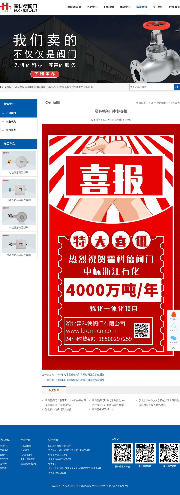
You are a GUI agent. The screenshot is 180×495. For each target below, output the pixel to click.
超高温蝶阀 (26, 446)
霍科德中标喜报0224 (103, 409)
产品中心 (92, 7)
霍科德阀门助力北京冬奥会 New (109, 400)
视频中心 (125, 7)
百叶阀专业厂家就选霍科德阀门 (109, 405)
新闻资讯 (141, 7)
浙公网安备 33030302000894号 (95, 486)
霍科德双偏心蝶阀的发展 (58, 405)
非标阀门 (25, 450)
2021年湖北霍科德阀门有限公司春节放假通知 (80, 380)
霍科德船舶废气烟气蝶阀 (152, 405)
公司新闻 (175, 103)
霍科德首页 (74, 7)
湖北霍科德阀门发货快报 (58, 409)
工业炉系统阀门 (28, 459)
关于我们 (158, 7)
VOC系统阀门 (27, 455)
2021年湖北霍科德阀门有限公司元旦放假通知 (80, 374)
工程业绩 (108, 7)
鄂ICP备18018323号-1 (70, 486)
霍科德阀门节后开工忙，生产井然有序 (65, 400)
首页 (150, 103)
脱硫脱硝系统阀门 (29, 464)
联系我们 (174, 7)
